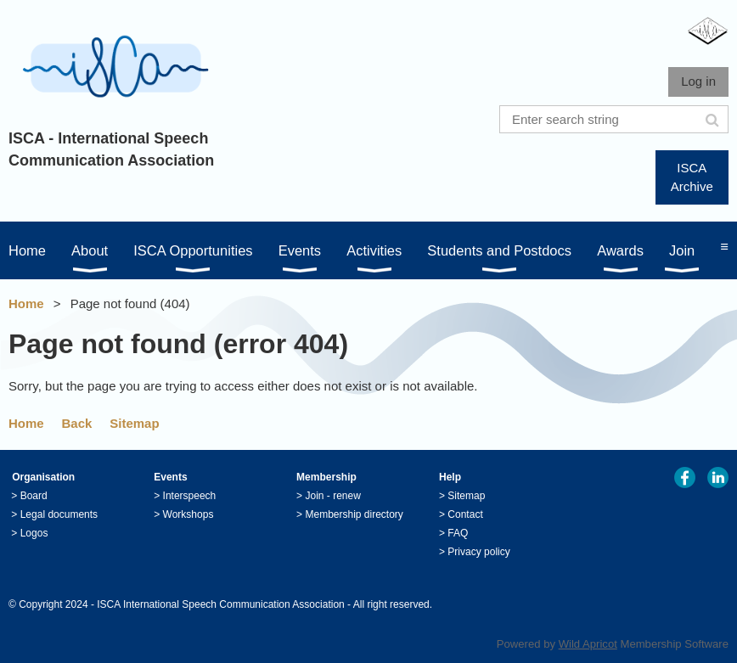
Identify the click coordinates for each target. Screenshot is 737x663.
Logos (34, 533)
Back (77, 423)
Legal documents (59, 514)
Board (34, 496)
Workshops (188, 514)
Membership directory (353, 514)
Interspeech (190, 496)
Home (26, 303)
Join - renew (332, 496)
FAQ (457, 533)
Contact (464, 514)
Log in (698, 81)
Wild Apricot (588, 644)
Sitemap (134, 423)
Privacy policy (478, 552)
